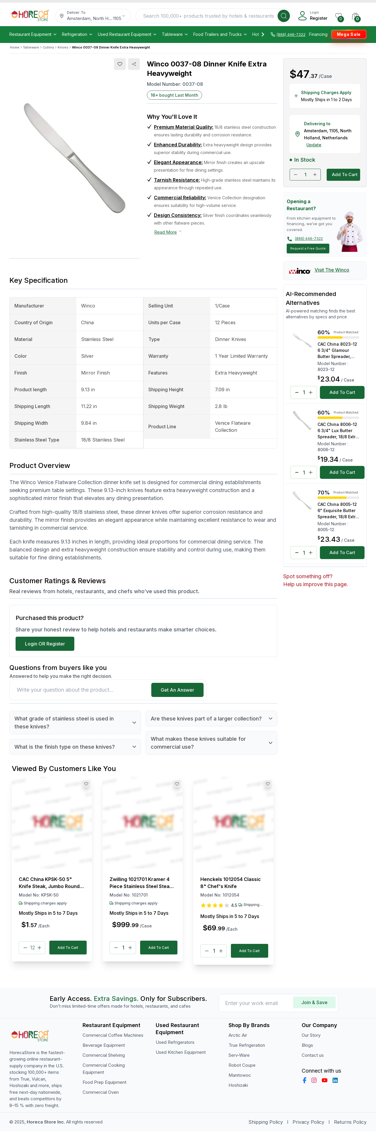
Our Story (311, 1035)
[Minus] (25, 948)
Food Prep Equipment (104, 1082)
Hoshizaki (238, 1085)
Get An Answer (177, 690)
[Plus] (39, 948)
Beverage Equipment (104, 1045)
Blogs (307, 1045)
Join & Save (314, 1003)
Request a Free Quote (308, 248)
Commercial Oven (101, 1092)
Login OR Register (45, 644)
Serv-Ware (239, 1055)
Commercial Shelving (104, 1055)
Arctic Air (238, 1035)
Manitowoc (240, 1075)
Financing (318, 34)
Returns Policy (350, 1123)
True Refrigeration (247, 1045)
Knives (63, 47)
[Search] (284, 16)
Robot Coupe (242, 1065)
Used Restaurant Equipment (127, 34)
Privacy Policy (308, 1123)
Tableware (175, 34)
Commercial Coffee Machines (113, 1035)
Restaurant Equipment (33, 34)
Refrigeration (77, 34)
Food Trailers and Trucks (220, 34)
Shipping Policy (266, 1123)
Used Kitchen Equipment (181, 1052)
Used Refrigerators (175, 1042)
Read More (168, 232)
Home (14, 47)
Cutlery (48, 47)
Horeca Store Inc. (46, 1122)
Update (313, 144)
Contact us (313, 1055)
